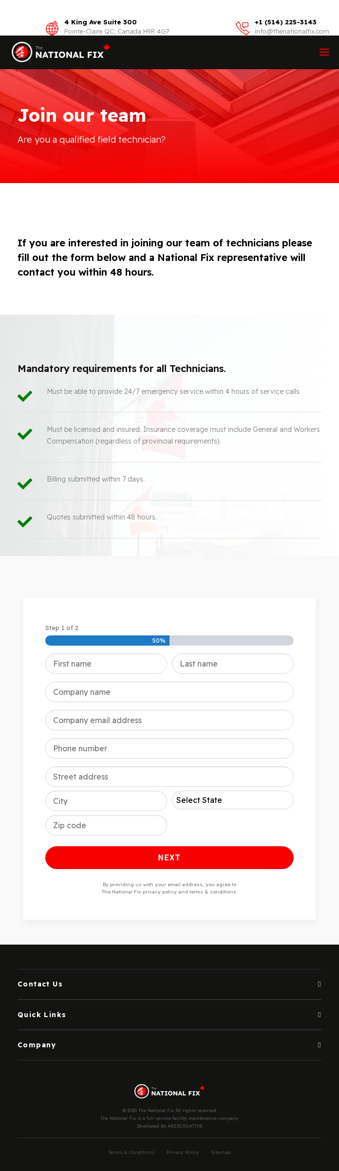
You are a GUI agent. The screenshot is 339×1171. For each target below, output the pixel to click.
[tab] (169, 984)
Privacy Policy (183, 1152)
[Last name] (233, 663)
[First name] (106, 663)
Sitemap (220, 1152)
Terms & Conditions (132, 1152)
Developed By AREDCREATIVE (170, 1126)
